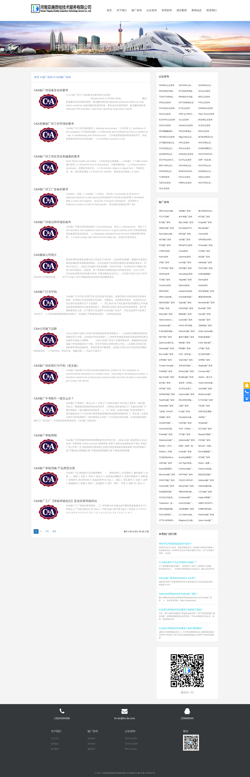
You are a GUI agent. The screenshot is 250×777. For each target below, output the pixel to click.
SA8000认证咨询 (205, 108)
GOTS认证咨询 (131, 744)
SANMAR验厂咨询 (167, 394)
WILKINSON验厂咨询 (187, 400)
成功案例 (181, 15)
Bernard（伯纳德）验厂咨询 (207, 446)
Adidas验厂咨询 (205, 262)
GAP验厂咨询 (204, 360)
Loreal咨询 (183, 251)
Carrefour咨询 (165, 285)
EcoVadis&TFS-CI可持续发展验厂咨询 (187, 228)
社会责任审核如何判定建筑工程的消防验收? (180, 628)
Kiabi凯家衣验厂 (166, 492)
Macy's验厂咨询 (166, 314)
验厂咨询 (137, 15)
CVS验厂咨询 (204, 251)
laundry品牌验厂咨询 (187, 457)
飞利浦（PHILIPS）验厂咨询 (168, 411)
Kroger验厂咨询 (205, 222)
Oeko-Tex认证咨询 (206, 114)
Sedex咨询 (203, 285)
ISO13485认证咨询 (206, 143)
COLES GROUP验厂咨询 (187, 480)
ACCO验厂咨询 (205, 429)
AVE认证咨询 (184, 148)
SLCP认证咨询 (185, 160)
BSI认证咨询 (203, 131)
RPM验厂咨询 (185, 348)
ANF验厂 (202, 417)
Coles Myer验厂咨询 (207, 343)
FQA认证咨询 (165, 114)
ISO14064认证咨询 (187, 165)
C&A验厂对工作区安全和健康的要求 (57, 156)
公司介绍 (55, 738)
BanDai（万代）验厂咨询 (168, 446)
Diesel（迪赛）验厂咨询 (207, 463)
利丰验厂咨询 (204, 257)
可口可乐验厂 (164, 217)
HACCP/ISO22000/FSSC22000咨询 (207, 154)
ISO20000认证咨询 (167, 171)
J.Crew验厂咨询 (205, 492)
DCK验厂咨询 (204, 457)
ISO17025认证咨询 (206, 183)
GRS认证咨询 (165, 102)
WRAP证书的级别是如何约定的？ (175, 543)
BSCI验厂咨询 (185, 234)
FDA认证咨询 (184, 177)
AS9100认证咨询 (186, 154)
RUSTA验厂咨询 (186, 474)
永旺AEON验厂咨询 (187, 366)
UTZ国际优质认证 (166, 143)
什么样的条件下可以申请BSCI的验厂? (177, 562)
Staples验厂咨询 (205, 366)
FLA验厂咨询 (184, 411)
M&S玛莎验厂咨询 (167, 303)
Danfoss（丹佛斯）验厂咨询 (168, 452)
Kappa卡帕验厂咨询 (206, 497)
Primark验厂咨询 (205, 245)
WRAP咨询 (164, 291)
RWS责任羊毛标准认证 (187, 97)
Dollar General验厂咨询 (207, 331)
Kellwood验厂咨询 (206, 480)
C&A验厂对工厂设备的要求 (51, 189)
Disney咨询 (203, 280)
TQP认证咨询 (165, 183)
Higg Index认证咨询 (187, 137)
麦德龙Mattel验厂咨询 (207, 297)
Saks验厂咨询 (204, 320)
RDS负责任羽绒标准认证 (168, 91)
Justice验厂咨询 (205, 388)
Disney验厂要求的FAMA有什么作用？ (177, 578)
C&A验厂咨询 (63, 77)
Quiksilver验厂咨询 (187, 440)
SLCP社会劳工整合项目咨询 (187, 388)
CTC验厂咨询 (184, 434)
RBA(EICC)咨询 (185, 245)
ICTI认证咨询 (184, 108)
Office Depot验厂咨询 (168, 297)
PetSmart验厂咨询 (206, 515)
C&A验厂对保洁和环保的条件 (52, 222)
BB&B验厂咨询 (185, 314)
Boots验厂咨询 (204, 308)
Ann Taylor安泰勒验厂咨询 (187, 463)
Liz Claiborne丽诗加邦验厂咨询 (187, 515)
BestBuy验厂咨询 (186, 377)
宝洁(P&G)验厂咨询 (206, 354)
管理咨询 (167, 15)
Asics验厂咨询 (204, 314)
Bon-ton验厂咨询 (166, 354)
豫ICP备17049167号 (146, 773)
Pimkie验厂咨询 (165, 434)
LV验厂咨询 (184, 406)
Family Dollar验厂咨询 (207, 469)
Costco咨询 (203, 234)
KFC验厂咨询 (204, 217)
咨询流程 (91, 744)
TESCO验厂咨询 (205, 268)
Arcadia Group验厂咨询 (168, 366)
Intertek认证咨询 (186, 125)
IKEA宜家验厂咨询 (206, 291)
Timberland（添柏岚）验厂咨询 (168, 503)
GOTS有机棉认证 (186, 102)
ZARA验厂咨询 (165, 360)
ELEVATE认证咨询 (167, 120)
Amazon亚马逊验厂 (167, 429)
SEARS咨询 (164, 274)
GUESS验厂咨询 (186, 308)
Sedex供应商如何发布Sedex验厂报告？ (178, 594)
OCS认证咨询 (204, 91)
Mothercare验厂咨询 (207, 394)
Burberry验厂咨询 (186, 371)
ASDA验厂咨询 (165, 463)
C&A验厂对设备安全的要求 (51, 90)
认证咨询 (152, 15)
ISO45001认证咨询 (206, 85)
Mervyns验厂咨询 (186, 486)
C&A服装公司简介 (45, 254)
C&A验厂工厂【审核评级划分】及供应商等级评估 (65, 501)
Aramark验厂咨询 (166, 486)
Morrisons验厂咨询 (167, 474)
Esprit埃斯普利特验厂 (168, 469)
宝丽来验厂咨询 (205, 325)
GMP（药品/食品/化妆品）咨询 (207, 160)
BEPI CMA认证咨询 (167, 165)
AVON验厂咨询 (185, 268)
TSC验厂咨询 (204, 406)
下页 (47, 531)
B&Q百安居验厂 (205, 474)
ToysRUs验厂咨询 (166, 400)
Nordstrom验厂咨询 (167, 325)
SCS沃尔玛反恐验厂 (167, 497)
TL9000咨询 (164, 177)
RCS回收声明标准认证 (187, 91)
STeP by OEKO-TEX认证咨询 (187, 114)
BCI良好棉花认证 (205, 137)
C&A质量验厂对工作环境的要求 (54, 123)
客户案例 (55, 749)
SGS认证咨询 (165, 125)
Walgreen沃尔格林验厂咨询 (187, 520)
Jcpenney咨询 (185, 257)
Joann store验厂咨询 (207, 520)
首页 (109, 15)
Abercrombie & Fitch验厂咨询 (168, 320)
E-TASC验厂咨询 (205, 400)
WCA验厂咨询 (165, 239)
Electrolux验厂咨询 (187, 331)
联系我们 (211, 15)
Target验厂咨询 (185, 280)
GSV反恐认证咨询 (166, 108)
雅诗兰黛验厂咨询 (186, 337)
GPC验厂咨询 (165, 388)
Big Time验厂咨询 (166, 377)
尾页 (54, 531)
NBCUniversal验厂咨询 (168, 211)
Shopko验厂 (203, 423)
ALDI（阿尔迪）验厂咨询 (187, 354)
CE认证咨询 (164, 188)
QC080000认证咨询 (167, 154)
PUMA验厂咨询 (165, 371)
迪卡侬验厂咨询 (185, 217)
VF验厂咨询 (164, 262)
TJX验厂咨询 (164, 280)
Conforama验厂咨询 (187, 469)
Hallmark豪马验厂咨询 (207, 486)
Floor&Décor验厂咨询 (187, 417)
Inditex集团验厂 (205, 274)
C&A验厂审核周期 (45, 435)
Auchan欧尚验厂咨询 (187, 297)
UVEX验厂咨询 (185, 423)
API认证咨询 (184, 143)
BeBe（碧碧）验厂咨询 (187, 446)
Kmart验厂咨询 (185, 452)
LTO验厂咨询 (204, 348)
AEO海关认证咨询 (166, 137)
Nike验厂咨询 (184, 343)
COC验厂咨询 (204, 440)
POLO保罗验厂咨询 (167, 515)
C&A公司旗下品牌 (45, 328)
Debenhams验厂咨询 (168, 440)
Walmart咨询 (184, 285)
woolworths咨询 (185, 291)
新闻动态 (196, 15)
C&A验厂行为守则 (45, 291)
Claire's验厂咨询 (186, 360)
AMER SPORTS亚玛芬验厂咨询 (207, 503)
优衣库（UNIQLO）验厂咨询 (187, 383)
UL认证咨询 (184, 120)
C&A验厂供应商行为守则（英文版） (57, 365)
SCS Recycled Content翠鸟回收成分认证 (168, 160)
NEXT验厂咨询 (165, 337)
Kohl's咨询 (163, 257)
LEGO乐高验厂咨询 (187, 503)
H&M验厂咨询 (185, 211)
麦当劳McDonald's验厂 (207, 211)
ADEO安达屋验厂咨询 (207, 411)
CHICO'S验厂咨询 (166, 480)
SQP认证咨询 (204, 177)
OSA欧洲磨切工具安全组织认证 (207, 148)
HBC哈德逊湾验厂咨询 (168, 509)
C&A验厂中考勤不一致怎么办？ (54, 398)
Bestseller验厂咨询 (206, 303)
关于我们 (122, 15)
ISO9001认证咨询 (166, 85)
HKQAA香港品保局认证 (187, 131)
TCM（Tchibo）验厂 (187, 429)
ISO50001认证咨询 (206, 171)
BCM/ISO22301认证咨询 (187, 171)
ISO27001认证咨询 (206, 165)
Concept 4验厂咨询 (206, 371)
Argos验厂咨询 (185, 303)
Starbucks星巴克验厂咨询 (168, 343)
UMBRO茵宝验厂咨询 (207, 509)
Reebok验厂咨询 (166, 406)
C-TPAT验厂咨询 (166, 268)
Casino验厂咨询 (185, 320)
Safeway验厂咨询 (166, 348)
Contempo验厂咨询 (187, 497)
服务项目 (91, 749)
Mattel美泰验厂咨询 (206, 337)
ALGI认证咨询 (204, 125)
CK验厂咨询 (164, 308)
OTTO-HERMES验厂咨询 (168, 520)
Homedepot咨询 (185, 274)
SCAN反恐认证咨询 (167, 148)
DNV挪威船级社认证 (167, 131)
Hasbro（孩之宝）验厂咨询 (207, 377)
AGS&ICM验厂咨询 (167, 423)
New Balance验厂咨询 (168, 234)
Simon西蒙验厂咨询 (206, 452)
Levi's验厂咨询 (185, 262)
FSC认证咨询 (204, 102)
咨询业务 (91, 738)
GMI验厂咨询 (164, 417)
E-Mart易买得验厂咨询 (168, 331)
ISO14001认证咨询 (187, 85)
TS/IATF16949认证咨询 (168, 97)
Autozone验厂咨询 (187, 394)
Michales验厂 (204, 228)
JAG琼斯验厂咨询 (186, 509)
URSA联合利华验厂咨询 (207, 239)
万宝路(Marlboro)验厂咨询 (168, 457)
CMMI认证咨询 (185, 183)
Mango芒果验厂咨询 (207, 434)
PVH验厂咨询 (165, 245)
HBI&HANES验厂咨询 (187, 492)
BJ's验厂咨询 (164, 222)
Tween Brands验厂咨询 (207, 383)
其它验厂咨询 (164, 383)
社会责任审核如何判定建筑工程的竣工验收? (180, 609)
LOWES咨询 (164, 251)
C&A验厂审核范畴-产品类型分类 (54, 468)
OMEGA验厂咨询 (166, 228)
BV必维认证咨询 (205, 120)
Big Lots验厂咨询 (186, 222)
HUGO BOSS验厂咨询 (187, 325)
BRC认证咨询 (204, 97)
